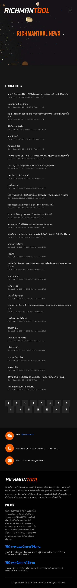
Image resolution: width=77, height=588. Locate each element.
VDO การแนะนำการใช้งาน (22, 546)
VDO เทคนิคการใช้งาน (20, 562)
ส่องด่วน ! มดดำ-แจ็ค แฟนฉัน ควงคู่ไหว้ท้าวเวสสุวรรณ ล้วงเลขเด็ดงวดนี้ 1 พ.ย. (38, 115)
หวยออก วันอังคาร (15, 243)
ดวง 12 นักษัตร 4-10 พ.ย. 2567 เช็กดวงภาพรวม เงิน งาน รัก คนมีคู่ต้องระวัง (38, 94)
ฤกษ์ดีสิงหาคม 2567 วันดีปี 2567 (21, 386)
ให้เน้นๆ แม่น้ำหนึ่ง (15, 126)
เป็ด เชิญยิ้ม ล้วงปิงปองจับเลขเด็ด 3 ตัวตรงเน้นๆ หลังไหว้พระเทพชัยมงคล (38, 194)
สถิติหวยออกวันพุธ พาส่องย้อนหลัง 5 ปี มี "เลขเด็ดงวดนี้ (30, 204)
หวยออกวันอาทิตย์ (15, 357)
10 (20, 409)
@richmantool (27, 434)
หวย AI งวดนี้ (13, 136)
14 (56, 409)
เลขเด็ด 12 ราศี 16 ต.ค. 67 (18, 175)
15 (66, 409)
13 (47, 409)
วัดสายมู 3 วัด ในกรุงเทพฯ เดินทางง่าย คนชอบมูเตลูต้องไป (32, 165)
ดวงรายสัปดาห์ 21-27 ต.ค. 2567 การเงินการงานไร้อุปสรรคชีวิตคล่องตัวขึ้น (38, 155)
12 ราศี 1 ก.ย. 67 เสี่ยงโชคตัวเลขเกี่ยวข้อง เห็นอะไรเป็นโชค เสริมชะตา (36, 376)
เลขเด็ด (11, 253)
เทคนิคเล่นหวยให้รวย (17, 337)
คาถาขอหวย (13, 276)
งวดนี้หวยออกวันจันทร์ (17, 317)
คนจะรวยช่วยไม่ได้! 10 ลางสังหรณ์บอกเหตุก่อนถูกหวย (30, 224)
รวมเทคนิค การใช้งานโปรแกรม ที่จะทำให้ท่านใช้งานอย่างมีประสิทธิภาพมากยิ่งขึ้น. (34, 569)
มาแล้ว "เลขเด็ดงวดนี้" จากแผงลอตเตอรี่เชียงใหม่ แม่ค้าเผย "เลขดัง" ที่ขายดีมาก (39, 307)
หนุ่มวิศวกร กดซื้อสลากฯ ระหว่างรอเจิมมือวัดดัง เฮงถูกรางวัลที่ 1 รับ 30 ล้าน (39, 234)
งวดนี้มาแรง (13, 185)
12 (38, 409)
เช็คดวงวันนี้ (13, 285)
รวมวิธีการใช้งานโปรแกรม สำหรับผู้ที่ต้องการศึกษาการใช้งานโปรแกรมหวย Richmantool (35, 553)
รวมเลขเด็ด (13, 327)
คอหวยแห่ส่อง (14, 145)
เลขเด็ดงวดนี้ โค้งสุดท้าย (18, 103)
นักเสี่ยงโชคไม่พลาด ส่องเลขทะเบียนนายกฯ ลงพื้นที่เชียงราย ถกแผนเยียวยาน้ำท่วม (39, 265)
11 (29, 409)
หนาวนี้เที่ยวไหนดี (15, 295)
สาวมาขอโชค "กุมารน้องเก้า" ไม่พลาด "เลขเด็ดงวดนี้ (30, 214)
